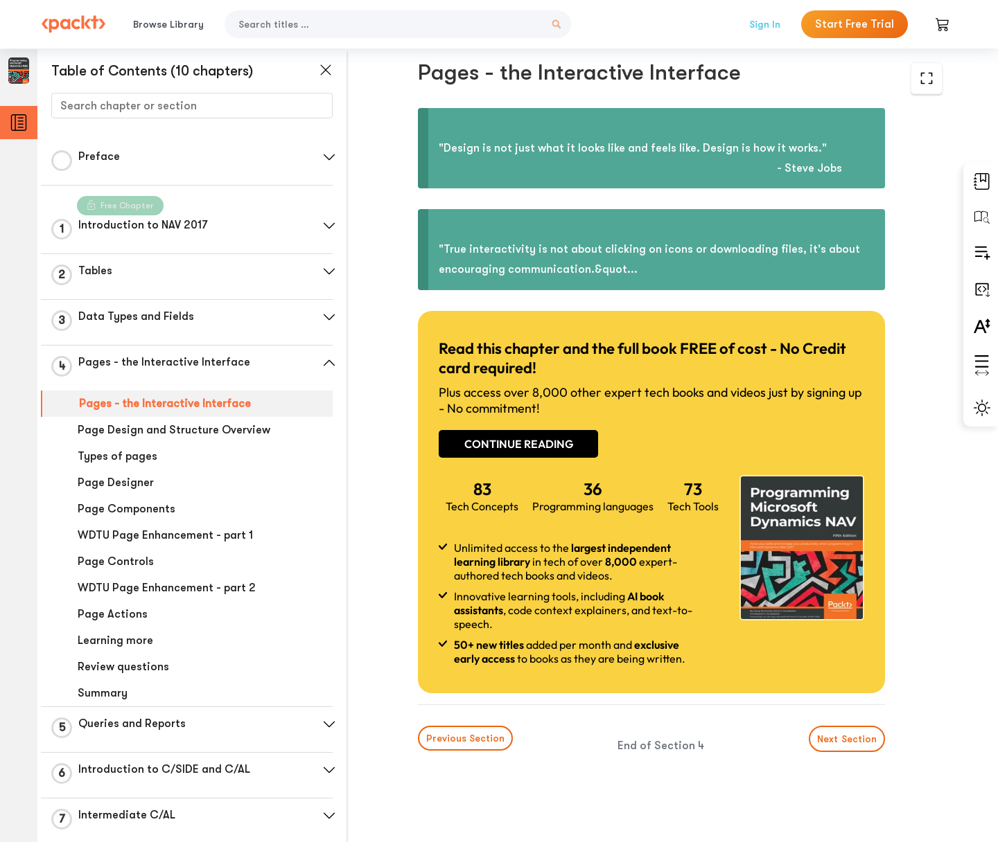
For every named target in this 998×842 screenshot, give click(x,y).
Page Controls (116, 561)
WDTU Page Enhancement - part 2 (167, 588)
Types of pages (117, 456)
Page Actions (113, 614)
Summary (103, 693)
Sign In (764, 24)
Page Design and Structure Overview (174, 430)
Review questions (123, 667)
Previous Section (465, 738)
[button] (329, 157)
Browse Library (168, 24)
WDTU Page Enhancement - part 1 (165, 535)
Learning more (115, 640)
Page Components (126, 509)
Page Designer (116, 482)
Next (847, 738)
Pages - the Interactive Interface (165, 403)
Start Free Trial (854, 24)
